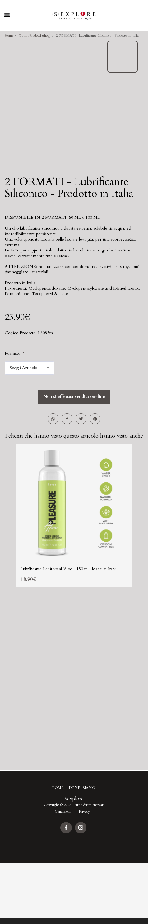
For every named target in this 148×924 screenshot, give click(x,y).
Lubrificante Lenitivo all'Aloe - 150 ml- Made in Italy (68, 569)
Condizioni (63, 811)
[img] (74, 502)
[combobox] (29, 368)
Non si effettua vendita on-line (74, 397)
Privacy (84, 811)
